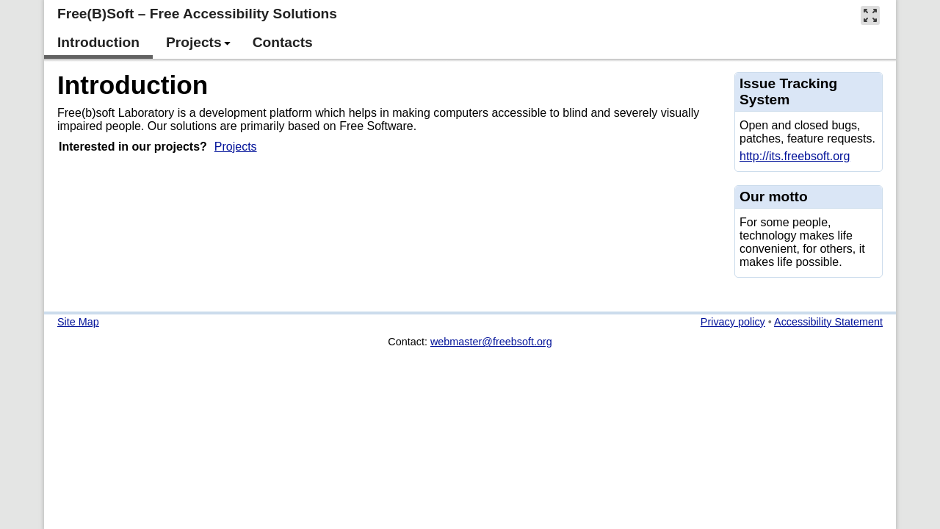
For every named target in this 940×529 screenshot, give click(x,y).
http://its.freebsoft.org (795, 156)
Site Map (78, 322)
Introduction (132, 85)
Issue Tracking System (788, 91)
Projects (235, 146)
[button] (870, 15)
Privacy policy (733, 322)
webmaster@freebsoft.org (491, 342)
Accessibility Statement (828, 322)
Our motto (774, 196)
